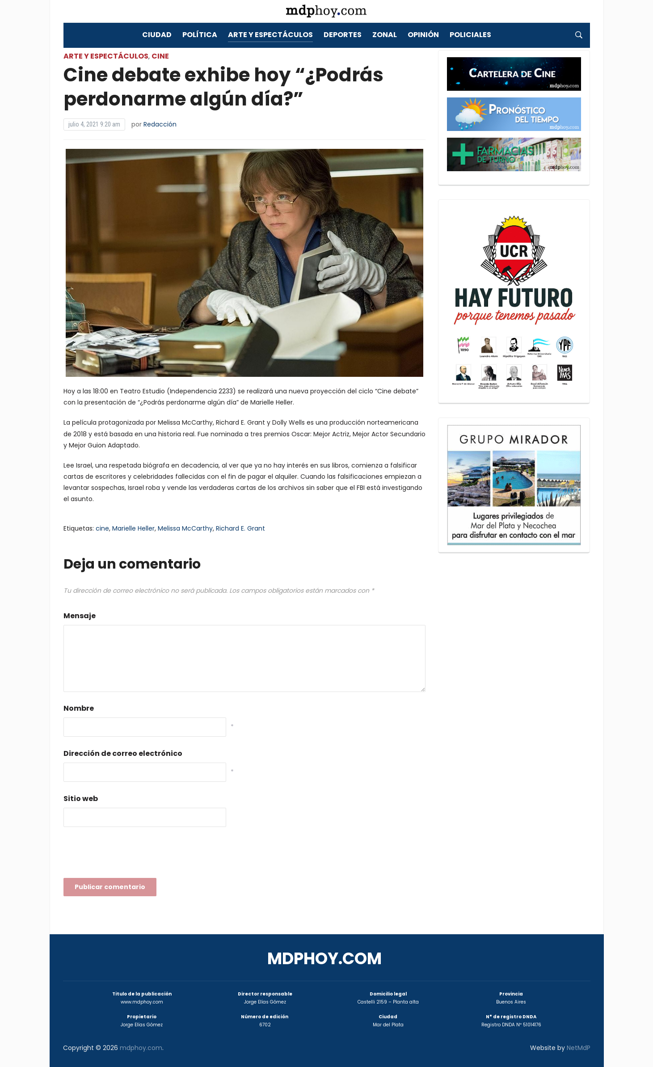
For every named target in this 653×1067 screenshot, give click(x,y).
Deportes (343, 35)
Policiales (470, 35)
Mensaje (79, 616)
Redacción (160, 124)
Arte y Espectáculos (270, 35)
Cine (160, 56)
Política (199, 35)
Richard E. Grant (240, 528)
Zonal (384, 35)
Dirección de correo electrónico (122, 753)
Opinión (423, 35)
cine (102, 528)
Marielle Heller (133, 528)
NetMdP (578, 1047)
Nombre (78, 708)
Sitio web (80, 798)
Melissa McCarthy (185, 528)
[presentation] (131, 855)
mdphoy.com (324, 958)
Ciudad (157, 35)
